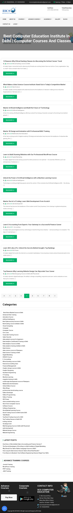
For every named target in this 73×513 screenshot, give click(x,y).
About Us (12, 19)
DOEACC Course (7, 357)
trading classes (7, 421)
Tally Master (6, 415)
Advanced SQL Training (9, 315)
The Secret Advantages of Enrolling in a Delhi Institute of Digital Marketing (24, 446)
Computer (5, 328)
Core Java (6, 332)
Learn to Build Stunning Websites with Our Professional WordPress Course (30, 154)
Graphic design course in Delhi (12, 368)
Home (4, 19)
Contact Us (6, 24)
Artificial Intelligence (17, 110)
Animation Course (8, 317)
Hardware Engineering (9, 372)
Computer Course (8, 330)
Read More (10, 73)
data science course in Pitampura (12, 350)
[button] (9, 490)
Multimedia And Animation (19, 133)
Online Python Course (9, 386)
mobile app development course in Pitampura (16, 381)
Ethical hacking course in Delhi (20, 63)
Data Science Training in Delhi (11, 352)
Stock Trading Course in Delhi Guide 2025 (15, 412)
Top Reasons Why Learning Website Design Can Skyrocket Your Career (28, 271)
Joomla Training (8, 464)
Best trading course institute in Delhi (13, 323)
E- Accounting (15, 227)
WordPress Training (9, 466)
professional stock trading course (13, 390)
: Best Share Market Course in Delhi (13, 312)
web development (16, 203)
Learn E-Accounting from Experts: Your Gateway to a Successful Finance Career (32, 225)
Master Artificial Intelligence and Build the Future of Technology (26, 108)
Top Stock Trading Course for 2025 (13, 417)
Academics (47, 19)
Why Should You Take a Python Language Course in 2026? (19, 448)
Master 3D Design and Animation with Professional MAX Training (26, 131)
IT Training (6, 375)
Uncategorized (7, 423)
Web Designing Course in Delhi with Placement (25, 274)
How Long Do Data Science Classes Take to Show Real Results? (21, 450)
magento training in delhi (10, 379)
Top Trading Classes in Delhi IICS (12, 419)
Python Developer (8, 392)
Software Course (8, 406)
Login (15, 24)
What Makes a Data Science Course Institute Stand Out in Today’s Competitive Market (34, 84)
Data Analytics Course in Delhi (11, 343)
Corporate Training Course (10, 335)
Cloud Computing (8, 326)
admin (7, 63)
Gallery (57, 19)
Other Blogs (6, 388)
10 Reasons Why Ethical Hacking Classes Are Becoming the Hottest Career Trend (32, 61)
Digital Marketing (16, 157)
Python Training (7, 397)
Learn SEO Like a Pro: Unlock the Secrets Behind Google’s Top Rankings (29, 248)
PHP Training (6, 469)
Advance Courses (34, 19)
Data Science (15, 87)
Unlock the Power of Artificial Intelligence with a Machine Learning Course (30, 178)
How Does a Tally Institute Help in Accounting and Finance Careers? (22, 444)
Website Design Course (9, 430)
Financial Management (9, 366)
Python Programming (9, 395)
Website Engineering (9, 432)
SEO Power (15, 250)
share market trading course (11, 401)
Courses (21, 19)
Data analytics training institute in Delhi (14, 346)
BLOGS (65, 19)
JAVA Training (7, 471)
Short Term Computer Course (11, 403)
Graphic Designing (8, 370)
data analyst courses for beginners (13, 339)
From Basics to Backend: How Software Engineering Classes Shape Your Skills (26, 453)
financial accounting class (10, 363)
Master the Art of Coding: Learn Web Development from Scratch (26, 201)
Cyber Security (7, 337)
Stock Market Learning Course (11, 410)
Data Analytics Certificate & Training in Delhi (15, 341)
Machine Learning (8, 377)
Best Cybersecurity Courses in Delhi (13, 321)
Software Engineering (9, 408)
